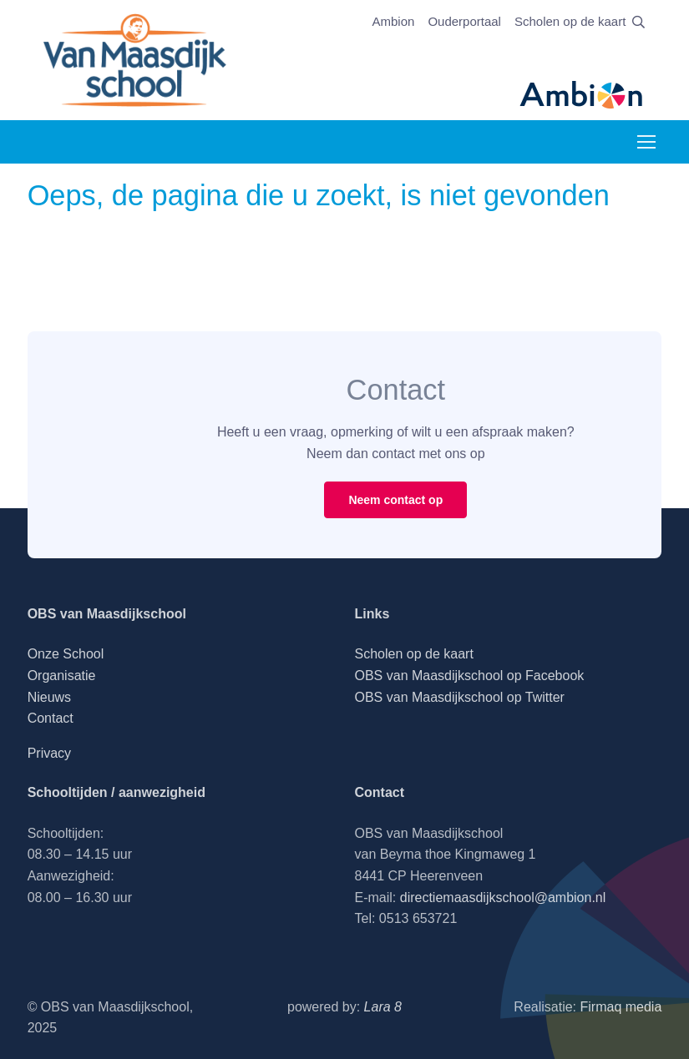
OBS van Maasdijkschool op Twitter (460, 697)
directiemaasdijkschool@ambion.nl (503, 897)
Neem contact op (395, 500)
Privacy (49, 753)
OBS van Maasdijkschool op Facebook (470, 675)
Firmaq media (621, 1007)
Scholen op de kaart (570, 21)
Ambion (393, 21)
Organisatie (62, 675)
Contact (50, 718)
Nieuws (49, 697)
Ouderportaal (464, 21)
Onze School (66, 654)
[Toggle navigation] (645, 142)
